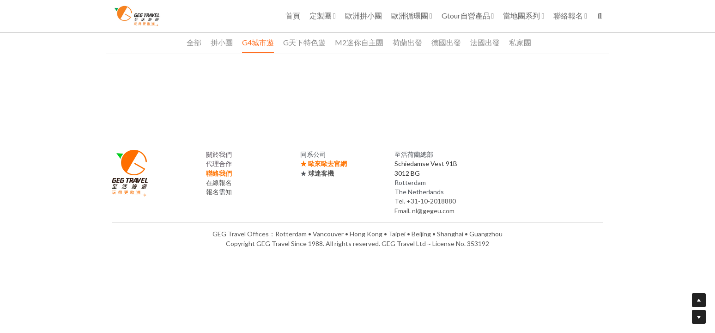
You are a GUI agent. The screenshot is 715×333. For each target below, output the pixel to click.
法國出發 (485, 42)
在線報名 (219, 182)
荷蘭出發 (407, 42)
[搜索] (599, 16)
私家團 (520, 42)
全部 (194, 42)
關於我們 (219, 154)
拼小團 (222, 42)
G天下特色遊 (304, 42)
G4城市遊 (258, 42)
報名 (212, 192)
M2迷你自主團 (359, 42)
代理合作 (219, 163)
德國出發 (446, 42)
